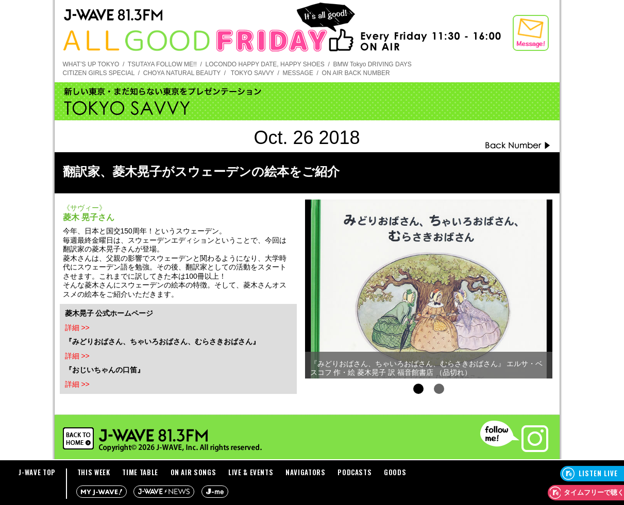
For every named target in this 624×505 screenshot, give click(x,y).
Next (539, 286)
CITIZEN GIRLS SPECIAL (99, 73)
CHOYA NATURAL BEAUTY (182, 73)
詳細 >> (77, 327)
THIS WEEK (93, 472)
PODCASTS (355, 472)
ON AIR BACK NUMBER (356, 73)
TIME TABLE (140, 472)
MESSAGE (298, 73)
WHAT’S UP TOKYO (91, 64)
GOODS (395, 472)
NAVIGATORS (305, 472)
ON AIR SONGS (193, 472)
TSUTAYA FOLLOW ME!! (162, 64)
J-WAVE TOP (37, 472)
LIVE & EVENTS (250, 472)
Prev (318, 286)
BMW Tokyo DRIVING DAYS (372, 64)
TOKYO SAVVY (252, 73)
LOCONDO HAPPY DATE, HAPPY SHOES (264, 64)
